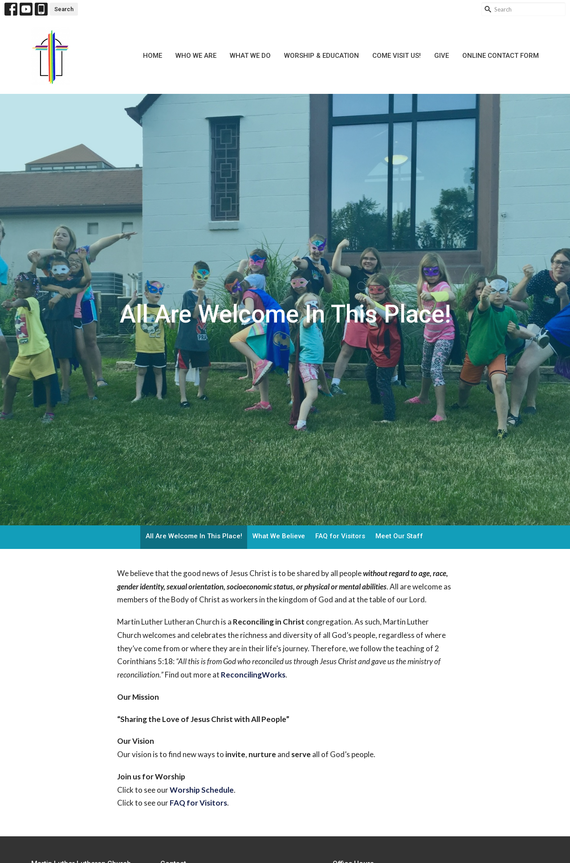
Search (63, 9)
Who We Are (195, 56)
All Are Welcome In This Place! (194, 536)
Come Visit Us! (396, 56)
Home (152, 56)
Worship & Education (321, 56)
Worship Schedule (202, 789)
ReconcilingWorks (253, 674)
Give (441, 56)
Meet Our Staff (399, 536)
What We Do (250, 56)
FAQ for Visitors (340, 536)
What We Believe (278, 536)
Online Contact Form (500, 56)
